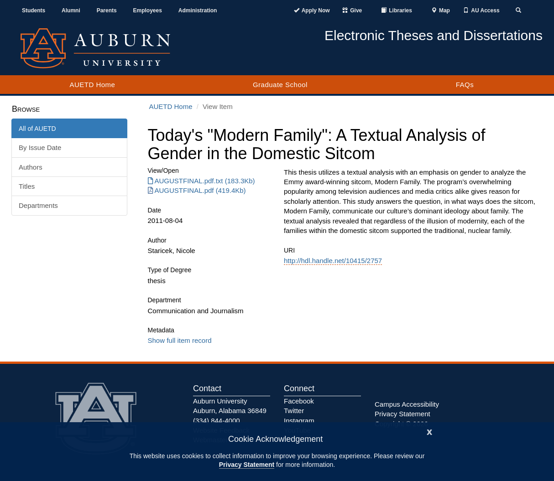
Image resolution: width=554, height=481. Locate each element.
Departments (38, 205)
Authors (30, 167)
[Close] (429, 431)
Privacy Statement (246, 464)
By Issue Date (40, 147)
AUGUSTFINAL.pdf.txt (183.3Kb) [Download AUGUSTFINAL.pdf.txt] (201, 181)
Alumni (71, 10)
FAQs (465, 84)
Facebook (299, 401)
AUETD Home (92, 84)
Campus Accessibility (407, 404)
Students (33, 10)
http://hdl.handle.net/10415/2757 (333, 260)
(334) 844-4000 (216, 420)
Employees (147, 10)
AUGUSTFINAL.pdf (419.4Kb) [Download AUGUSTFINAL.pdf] (197, 190)
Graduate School (280, 84)
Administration (197, 10)
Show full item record (180, 340)
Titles (27, 186)
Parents (107, 10)
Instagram (299, 420)
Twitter (294, 410)
